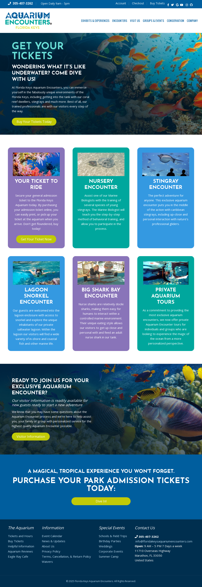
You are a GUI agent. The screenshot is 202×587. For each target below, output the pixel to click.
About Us (48, 546)
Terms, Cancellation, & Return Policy (66, 556)
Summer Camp (109, 556)
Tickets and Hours (20, 536)
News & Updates (53, 541)
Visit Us (135, 20)
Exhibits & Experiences (95, 20)
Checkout (138, 3)
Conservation (175, 20)
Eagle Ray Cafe (18, 556)
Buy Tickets (157, 3)
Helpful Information (21, 546)
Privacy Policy (51, 551)
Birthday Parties (110, 541)
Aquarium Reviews (20, 551)
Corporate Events (111, 551)
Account (121, 3)
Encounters (119, 20)
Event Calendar (52, 536)
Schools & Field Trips (113, 536)
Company (192, 20)
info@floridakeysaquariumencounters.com (164, 541)
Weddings (105, 546)
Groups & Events (153, 20)
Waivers (47, 561)
